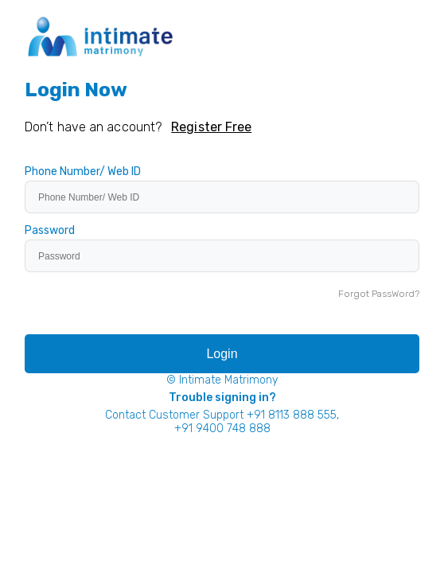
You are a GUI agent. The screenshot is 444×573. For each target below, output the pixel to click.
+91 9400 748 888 (222, 428)
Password (50, 230)
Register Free (211, 126)
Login (221, 354)
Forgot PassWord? (378, 293)
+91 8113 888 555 (292, 415)
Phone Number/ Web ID (83, 171)
